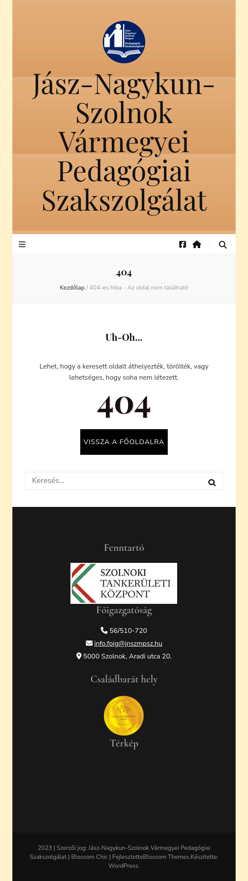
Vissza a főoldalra (124, 442)
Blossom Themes (166, 857)
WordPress (123, 866)
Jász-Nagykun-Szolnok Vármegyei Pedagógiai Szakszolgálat (124, 140)
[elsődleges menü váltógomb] (23, 244)
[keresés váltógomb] (223, 245)
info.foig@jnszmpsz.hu (128, 643)
